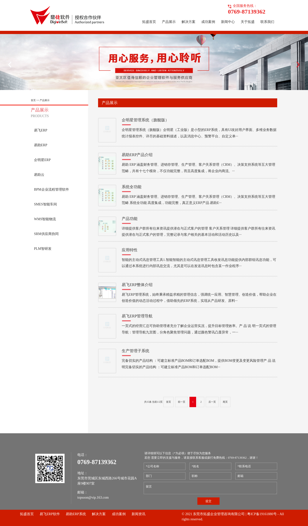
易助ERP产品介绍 (137, 155)
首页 (168, 401)
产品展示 (169, 22)
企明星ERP (42, 160)
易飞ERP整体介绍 (137, 285)
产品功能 (129, 219)
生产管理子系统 (135, 351)
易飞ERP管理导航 (137, 316)
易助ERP (40, 145)
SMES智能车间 (45, 204)
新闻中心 (228, 22)
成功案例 (208, 22)
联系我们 (267, 22)
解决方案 (188, 22)
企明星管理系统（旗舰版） (145, 120)
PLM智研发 (42, 249)
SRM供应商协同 (46, 234)
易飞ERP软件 (50, 514)
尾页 (225, 401)
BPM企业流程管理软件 (51, 189)
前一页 (181, 401)
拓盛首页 (149, 22)
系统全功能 (131, 187)
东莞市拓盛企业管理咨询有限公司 (219, 514)
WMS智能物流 (45, 219)
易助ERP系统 (76, 514)
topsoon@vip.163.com (93, 497)
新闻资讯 (138, 514)
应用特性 (129, 250)
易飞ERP (40, 130)
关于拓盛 (248, 22)
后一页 (212, 401)
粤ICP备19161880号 (262, 514)
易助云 (39, 175)
